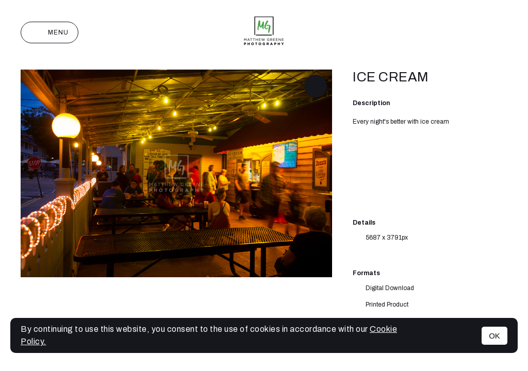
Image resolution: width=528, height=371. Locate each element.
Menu (49, 32)
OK (494, 335)
